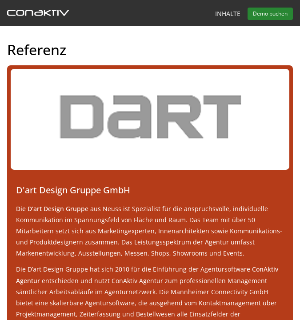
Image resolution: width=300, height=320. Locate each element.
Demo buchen (270, 13)
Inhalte (227, 13)
